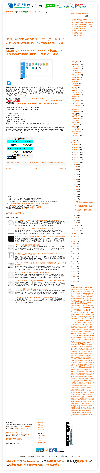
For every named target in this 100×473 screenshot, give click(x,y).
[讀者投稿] (87, 320)
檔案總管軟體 (74, 371)
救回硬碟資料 (80, 366)
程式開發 (79, 383)
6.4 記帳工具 (76, 122)
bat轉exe (91, 333)
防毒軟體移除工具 (83, 405)
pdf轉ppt (78, 337)
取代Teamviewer (87, 348)
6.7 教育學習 (76, 129)
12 (76, 199)
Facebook (9, 428)
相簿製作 (88, 378)
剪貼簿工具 (77, 346)
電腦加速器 (83, 408)
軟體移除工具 (75, 399)
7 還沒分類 (75, 135)
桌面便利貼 (91, 367)
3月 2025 (77, 228)
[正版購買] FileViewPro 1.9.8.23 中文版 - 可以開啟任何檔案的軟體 (84, 211)
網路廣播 (79, 387)
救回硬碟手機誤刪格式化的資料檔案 (82, 24)
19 (76, 186)
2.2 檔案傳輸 (76, 75)
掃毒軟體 (91, 364)
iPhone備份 (60, 162)
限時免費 (77, 407)
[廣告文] (78, 314)
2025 (74, 142)
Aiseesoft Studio (18, 113)
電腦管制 (81, 410)
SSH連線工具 (77, 304)
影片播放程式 (88, 358)
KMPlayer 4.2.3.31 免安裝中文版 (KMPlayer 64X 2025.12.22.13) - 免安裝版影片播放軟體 (40, 236)
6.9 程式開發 (76, 133)
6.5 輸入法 (75, 124)
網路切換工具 (90, 385)
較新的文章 (9, 168)
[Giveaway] (87, 307)
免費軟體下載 (54, 461)
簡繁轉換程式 (83, 385)
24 (76, 174)
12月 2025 (77, 144)
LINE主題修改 (78, 295)
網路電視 (74, 389)
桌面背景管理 (74, 369)
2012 (74, 266)
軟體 (19, 464)
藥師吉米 (40, 438)
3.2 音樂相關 (76, 92)
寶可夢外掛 (78, 358)
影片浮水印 (85, 360)
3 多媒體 (74, 88)
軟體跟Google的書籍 (24, 426)
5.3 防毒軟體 (76, 111)
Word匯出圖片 (89, 305)
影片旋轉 (80, 360)
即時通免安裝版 (88, 346)
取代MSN (79, 348)
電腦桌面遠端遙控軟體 (78, 28)
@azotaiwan (29, 436)
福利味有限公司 (10, 432)
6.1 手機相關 (30, 162)
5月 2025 (77, 162)
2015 (74, 259)
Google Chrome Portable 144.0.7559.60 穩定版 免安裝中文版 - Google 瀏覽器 (37, 297)
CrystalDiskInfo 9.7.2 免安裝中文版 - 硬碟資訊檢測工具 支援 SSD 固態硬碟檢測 (37, 220)
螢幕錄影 (91, 392)
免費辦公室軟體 (80, 342)
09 (76, 215)
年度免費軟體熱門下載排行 (15, 213)
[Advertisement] (36, 24)
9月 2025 (77, 152)
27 (76, 171)
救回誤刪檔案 (88, 366)
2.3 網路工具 (76, 77)
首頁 (36, 168)
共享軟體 (36, 162)
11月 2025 (77, 147)
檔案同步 (80, 369)
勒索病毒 (82, 346)
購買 (57, 464)
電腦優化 (78, 408)
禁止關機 (74, 383)
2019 (74, 249)
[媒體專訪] (76, 312)
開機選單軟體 (90, 403)
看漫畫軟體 (76, 380)
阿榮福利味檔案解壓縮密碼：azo (15, 439)
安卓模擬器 (75, 357)
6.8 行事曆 (75, 131)
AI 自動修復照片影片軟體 (79, 31)
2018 (74, 251)
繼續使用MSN (85, 389)
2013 (74, 263)
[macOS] (74, 310)
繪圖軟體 (79, 389)
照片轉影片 (91, 375)
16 (76, 194)
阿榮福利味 (22, 95)
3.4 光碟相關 (76, 96)
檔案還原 (88, 371)
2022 (74, 241)
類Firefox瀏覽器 (86, 412)
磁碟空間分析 (86, 382)
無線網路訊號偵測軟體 (82, 375)
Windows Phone (79, 305)
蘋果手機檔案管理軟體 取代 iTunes (82, 26)
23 (76, 176)
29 (76, 166)
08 (76, 218)
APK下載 (73, 287)
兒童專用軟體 (74, 344)
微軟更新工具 (82, 362)
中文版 (28, 464)
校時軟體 (85, 367)
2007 (74, 278)
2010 (74, 271)
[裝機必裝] (81, 320)
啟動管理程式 (83, 351)
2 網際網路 (75, 70)
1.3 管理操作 (76, 68)
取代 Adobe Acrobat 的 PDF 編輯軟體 (82, 22)
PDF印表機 (74, 300)
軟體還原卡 (82, 399)
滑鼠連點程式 (79, 373)
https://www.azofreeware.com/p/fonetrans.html (37, 103)
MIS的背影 (41, 440)
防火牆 (89, 405)
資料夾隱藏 (80, 398)
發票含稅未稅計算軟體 (80, 378)
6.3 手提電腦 (76, 120)
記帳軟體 (84, 394)
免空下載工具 (78, 339)
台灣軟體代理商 (17, 434)
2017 (74, 254)
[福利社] (73, 318)
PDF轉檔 (73, 302)
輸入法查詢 (88, 399)
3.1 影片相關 (76, 90)
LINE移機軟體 (85, 295)
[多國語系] (13, 162)
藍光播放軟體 (87, 391)
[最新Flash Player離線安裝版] (78, 316)
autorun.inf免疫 (84, 333)
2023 (74, 239)
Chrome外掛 (74, 291)
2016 (74, 256)
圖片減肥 (90, 351)
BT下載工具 (90, 289)
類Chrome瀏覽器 (77, 412)
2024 (74, 236)
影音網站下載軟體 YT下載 (79, 20)
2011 (74, 268)
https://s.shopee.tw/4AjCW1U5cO (32, 99)
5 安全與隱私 (76, 105)
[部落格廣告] (78, 322)
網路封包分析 (74, 387)
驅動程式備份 (84, 414)
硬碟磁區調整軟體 (77, 35)
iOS (72, 335)
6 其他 (24, 162)
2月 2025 (77, 231)
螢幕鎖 (72, 394)
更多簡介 (28, 428)
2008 (74, 276)
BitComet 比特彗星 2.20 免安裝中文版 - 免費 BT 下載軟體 (31, 289)
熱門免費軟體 (75, 376)
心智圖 (88, 362)
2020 (74, 246)
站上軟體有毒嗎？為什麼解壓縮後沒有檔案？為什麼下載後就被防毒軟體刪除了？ (32, 203)
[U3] (93, 307)
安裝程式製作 (81, 357)
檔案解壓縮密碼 (15, 205)
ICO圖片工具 (77, 293)
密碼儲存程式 (88, 357)
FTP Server (81, 291)
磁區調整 (80, 382)
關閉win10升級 (74, 405)
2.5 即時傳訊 (76, 81)
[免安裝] (81, 310)
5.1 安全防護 (76, 107)
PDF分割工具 (90, 298)
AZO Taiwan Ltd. (21, 432)
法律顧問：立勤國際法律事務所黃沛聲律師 (80, 13)
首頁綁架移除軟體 (76, 414)
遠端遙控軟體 (80, 401)
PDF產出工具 (90, 300)
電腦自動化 (87, 410)
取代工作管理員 (90, 350)
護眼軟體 (84, 396)
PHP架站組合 (87, 302)
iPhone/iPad (78, 335)
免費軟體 (82, 461)
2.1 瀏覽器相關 (76, 72)
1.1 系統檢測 (76, 64)
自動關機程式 (80, 391)
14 (76, 196)
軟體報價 (40, 427)
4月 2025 (77, 226)
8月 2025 (77, 154)
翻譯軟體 (74, 391)
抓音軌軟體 (82, 364)
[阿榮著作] (78, 333)
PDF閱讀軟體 (80, 302)
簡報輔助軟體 (76, 385)
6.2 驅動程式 (76, 118)
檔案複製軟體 (82, 371)
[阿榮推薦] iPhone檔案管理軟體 (84, 326)
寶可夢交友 (41, 429)
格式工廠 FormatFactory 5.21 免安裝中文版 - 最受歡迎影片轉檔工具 (34, 228)
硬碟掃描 (90, 380)
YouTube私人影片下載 (77, 307)
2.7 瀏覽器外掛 (76, 85)
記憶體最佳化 (90, 394)
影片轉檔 (91, 360)
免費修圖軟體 (85, 339)
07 (76, 220)
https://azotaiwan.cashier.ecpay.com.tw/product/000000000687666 (42, 101)
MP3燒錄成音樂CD (78, 298)
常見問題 (19, 12)
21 (76, 181)
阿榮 (49, 456)
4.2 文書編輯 (76, 103)
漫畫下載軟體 (86, 373)
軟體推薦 (40, 422)
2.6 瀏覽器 (75, 83)
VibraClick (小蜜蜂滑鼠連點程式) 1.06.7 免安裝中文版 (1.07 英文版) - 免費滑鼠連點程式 (39, 281)
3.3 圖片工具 (76, 94)
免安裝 (13, 464)
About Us (43, 12)
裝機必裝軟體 (77, 394)
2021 (74, 244)
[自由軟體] (74, 320)
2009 (74, 273)
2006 (74, 281)
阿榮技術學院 (41, 436)
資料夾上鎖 (89, 396)
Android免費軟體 (81, 288)
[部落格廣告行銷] (87, 322)
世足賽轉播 (83, 337)
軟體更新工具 (86, 398)
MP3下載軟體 (76, 296)
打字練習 (76, 364)
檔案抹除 (86, 369)
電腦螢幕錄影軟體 (77, 33)
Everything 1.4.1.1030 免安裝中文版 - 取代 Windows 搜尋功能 (32, 272)
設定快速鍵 (73, 396)
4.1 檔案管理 (76, 101)
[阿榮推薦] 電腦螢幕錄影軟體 (84, 331)
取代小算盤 (82, 350)
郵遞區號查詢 (87, 401)
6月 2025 (77, 159)
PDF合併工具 (81, 300)
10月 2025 (77, 149)
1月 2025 (77, 233)
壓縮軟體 (82, 353)
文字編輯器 (80, 367)
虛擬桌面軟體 (78, 392)
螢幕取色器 (85, 392)
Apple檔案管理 (52, 162)
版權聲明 (22, 428)
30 (76, 164)
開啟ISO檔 (84, 403)
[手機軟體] (90, 314)
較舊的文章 (63, 168)
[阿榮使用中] (81, 324)
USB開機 (84, 304)
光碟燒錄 (88, 337)
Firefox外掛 (88, 291)
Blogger (78, 456)
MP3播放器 (83, 296)
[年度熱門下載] (84, 312)
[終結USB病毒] (79, 318)
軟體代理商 (9, 434)
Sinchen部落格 (42, 442)
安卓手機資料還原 (79, 355)
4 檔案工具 (75, 98)
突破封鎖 (83, 383)
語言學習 (79, 396)
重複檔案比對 (77, 403)
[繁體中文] (19, 162)
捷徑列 (87, 364)
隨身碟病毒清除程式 (86, 407)
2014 (74, 261)
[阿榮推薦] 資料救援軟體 (82, 329)
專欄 (82, 358)
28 (76, 169)
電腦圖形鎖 (89, 408)
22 (76, 179)
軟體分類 (31, 12)
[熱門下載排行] (89, 316)
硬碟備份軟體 (83, 380)
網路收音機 (85, 387)
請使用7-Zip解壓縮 (35, 207)
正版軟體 (49, 464)
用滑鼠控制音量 (88, 376)
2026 (74, 140)
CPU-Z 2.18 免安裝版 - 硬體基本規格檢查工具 (27, 245)
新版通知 (40, 425)
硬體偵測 (75, 382)
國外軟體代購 (26, 434)
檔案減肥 (91, 369)
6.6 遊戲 (74, 127)
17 (76, 191)
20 (76, 184)
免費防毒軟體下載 (89, 342)
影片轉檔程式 (75, 362)
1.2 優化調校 (76, 66)
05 (76, 222)
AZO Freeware (29, 461)
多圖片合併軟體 (88, 353)
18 (76, 189)
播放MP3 (73, 366)
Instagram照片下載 (86, 293)
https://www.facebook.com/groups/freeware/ (35, 208)
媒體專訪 (15, 428)
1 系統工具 (75, 62)
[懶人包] (84, 314)
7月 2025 (77, 157)
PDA (84, 298)
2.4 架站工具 (76, 79)
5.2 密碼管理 (76, 109)
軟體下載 (37, 464)
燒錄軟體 (81, 376)
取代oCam (76, 350)
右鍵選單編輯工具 (75, 351)
